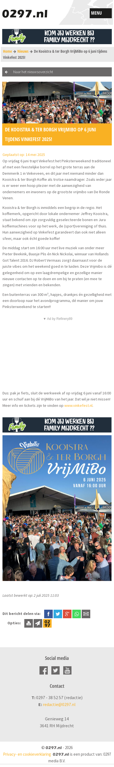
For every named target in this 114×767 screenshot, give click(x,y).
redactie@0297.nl (59, 704)
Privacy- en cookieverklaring (27, 754)
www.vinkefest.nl (78, 405)
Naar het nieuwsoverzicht (33, 71)
